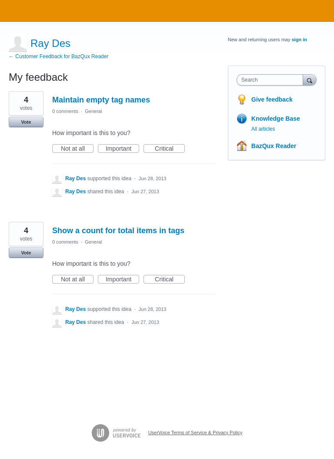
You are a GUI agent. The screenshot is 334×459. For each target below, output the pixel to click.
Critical (170, 149)
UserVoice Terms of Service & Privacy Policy (195, 432)
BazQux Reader (273, 145)
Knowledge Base (275, 118)
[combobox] (272, 80)
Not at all (77, 149)
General (93, 111)
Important (122, 149)
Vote (26, 122)
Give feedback (272, 99)
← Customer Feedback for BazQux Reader (58, 56)
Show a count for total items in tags (118, 230)
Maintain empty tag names (101, 100)
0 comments (65, 111)
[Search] (310, 79)
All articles (263, 129)
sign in (299, 39)
